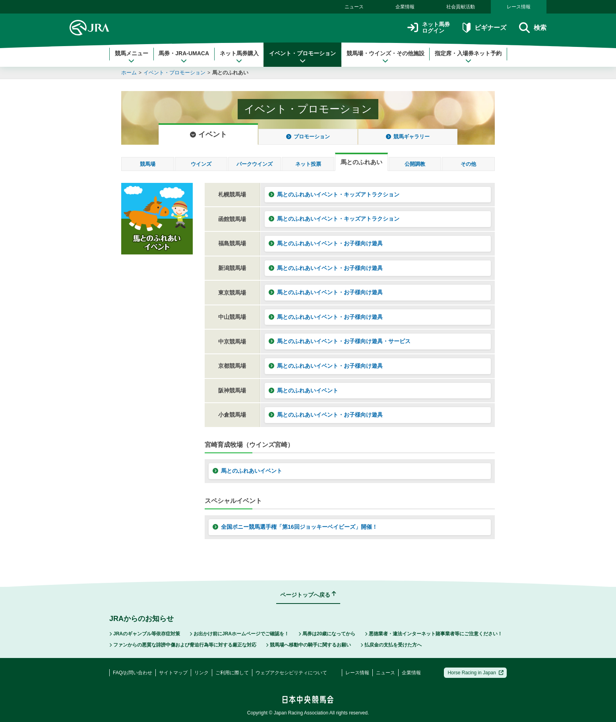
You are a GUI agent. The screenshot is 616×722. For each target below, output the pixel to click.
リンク (201, 672)
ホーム (129, 73)
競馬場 (147, 164)
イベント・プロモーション (302, 57)
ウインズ (201, 164)
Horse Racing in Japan (475, 672)
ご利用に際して (232, 672)
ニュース (354, 7)
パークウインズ (254, 164)
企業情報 (405, 7)
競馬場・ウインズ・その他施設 (385, 57)
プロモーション (307, 137)
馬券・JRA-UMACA (184, 57)
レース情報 (519, 7)
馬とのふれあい (230, 73)
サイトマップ (173, 672)
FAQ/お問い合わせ (132, 672)
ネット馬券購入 (239, 57)
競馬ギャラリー (407, 137)
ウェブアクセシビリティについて (291, 672)
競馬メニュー (131, 57)
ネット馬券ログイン (428, 27)
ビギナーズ (484, 28)
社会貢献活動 (460, 7)
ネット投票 (308, 164)
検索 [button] (532, 27)
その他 (468, 164)
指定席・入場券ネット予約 (468, 57)
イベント (208, 134)
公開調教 (415, 164)
